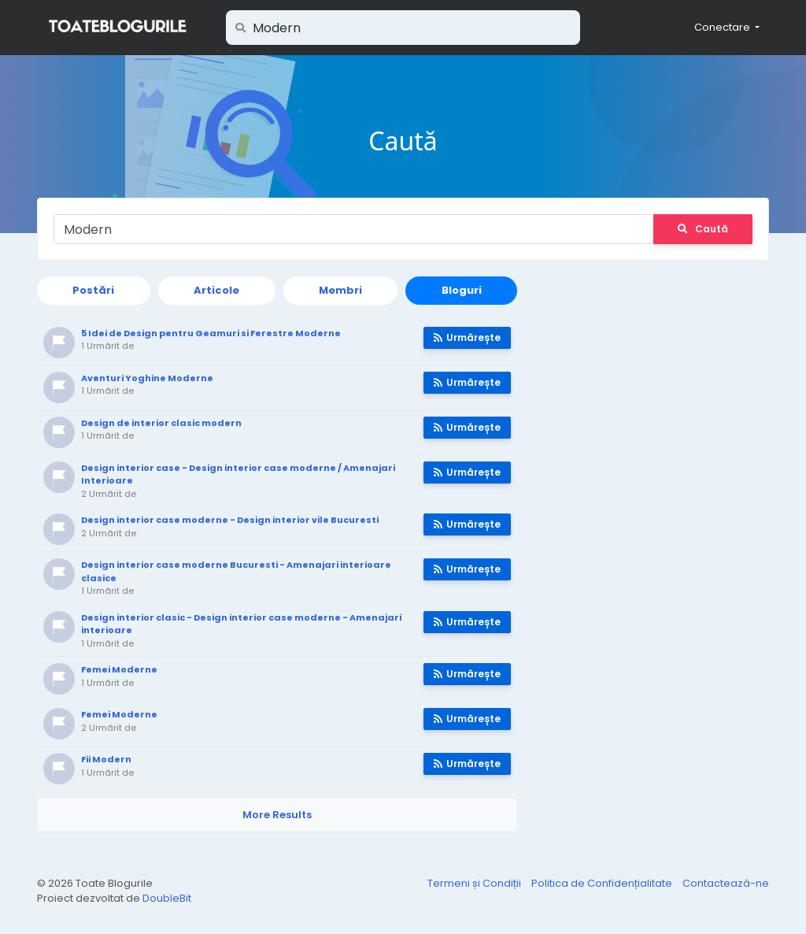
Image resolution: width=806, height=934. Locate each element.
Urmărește (467, 337)
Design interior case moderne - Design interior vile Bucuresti (230, 519)
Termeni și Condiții (475, 883)
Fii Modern (106, 759)
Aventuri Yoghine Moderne (147, 378)
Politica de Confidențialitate (603, 883)
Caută (703, 228)
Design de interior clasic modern (161, 423)
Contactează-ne (725, 883)
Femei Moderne (119, 669)
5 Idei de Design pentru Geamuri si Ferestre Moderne (211, 333)
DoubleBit (166, 898)
